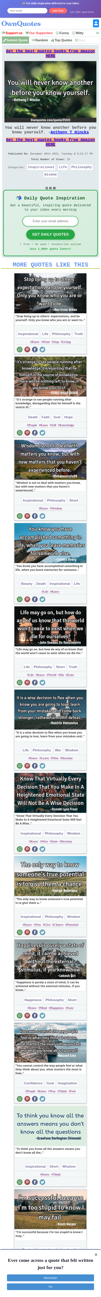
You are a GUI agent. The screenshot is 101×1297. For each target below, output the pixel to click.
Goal (50, 1099)
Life (63, 176)
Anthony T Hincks (69, 137)
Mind (43, 1023)
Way (38, 940)
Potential (72, 940)
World (52, 690)
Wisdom (50, 184)
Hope (68, 432)
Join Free (58, 10)
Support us (14, 33)
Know (35, 357)
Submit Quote (17, 40)
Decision (67, 773)
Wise (55, 773)
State (54, 856)
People (33, 440)
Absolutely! (50, 1277)
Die (62, 690)
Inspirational (41, 176)
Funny (64, 33)
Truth (78, 349)
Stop (56, 357)
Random (41, 40)
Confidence (33, 1099)
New (81, 40)
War (58, 765)
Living (66, 357)
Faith (46, 432)
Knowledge (67, 440)
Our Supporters (41, 33)
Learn (45, 773)
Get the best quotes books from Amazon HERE (50, 55)
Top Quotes (63, 40)
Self (53, 440)
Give (47, 940)
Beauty (27, 599)
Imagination (67, 1099)
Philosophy (81, 176)
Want (46, 357)
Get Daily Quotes (50, 247)
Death (33, 432)
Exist (70, 690)
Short (73, 516)
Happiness (33, 1015)
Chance (58, 940)
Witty (79, 33)
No (50, 1286)
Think (63, 1106)
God (57, 432)
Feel (73, 1106)
